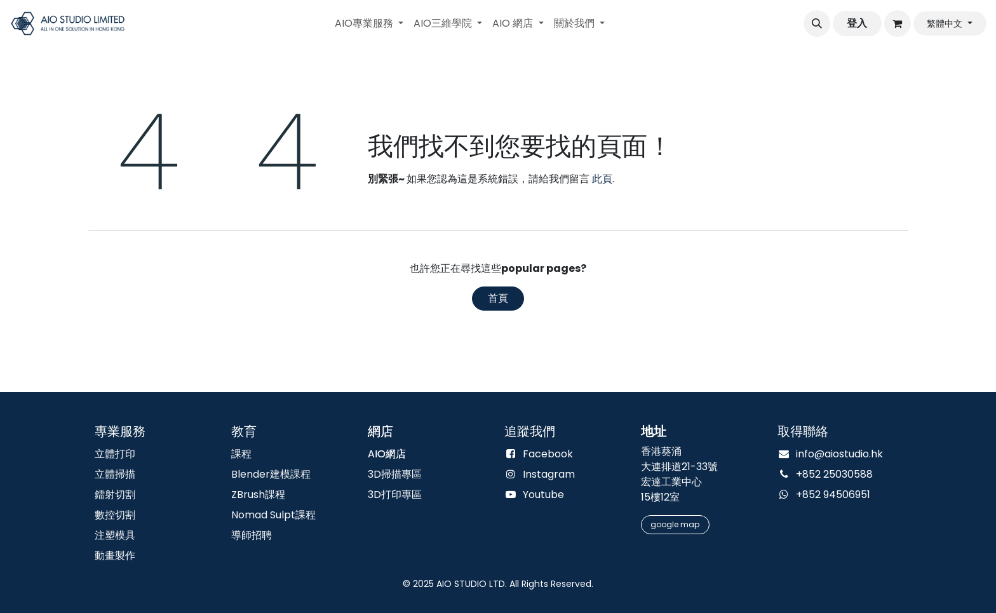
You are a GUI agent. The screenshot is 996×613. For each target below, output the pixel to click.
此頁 (602, 179)
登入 (857, 23)
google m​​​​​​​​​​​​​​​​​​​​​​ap (674, 524)
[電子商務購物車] (897, 23)
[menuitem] (369, 23)
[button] (817, 23)
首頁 (498, 298)
